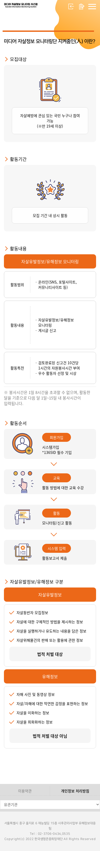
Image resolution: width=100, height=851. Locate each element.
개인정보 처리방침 (75, 790)
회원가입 (82, 7)
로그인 (71, 7)
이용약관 (25, 790)
